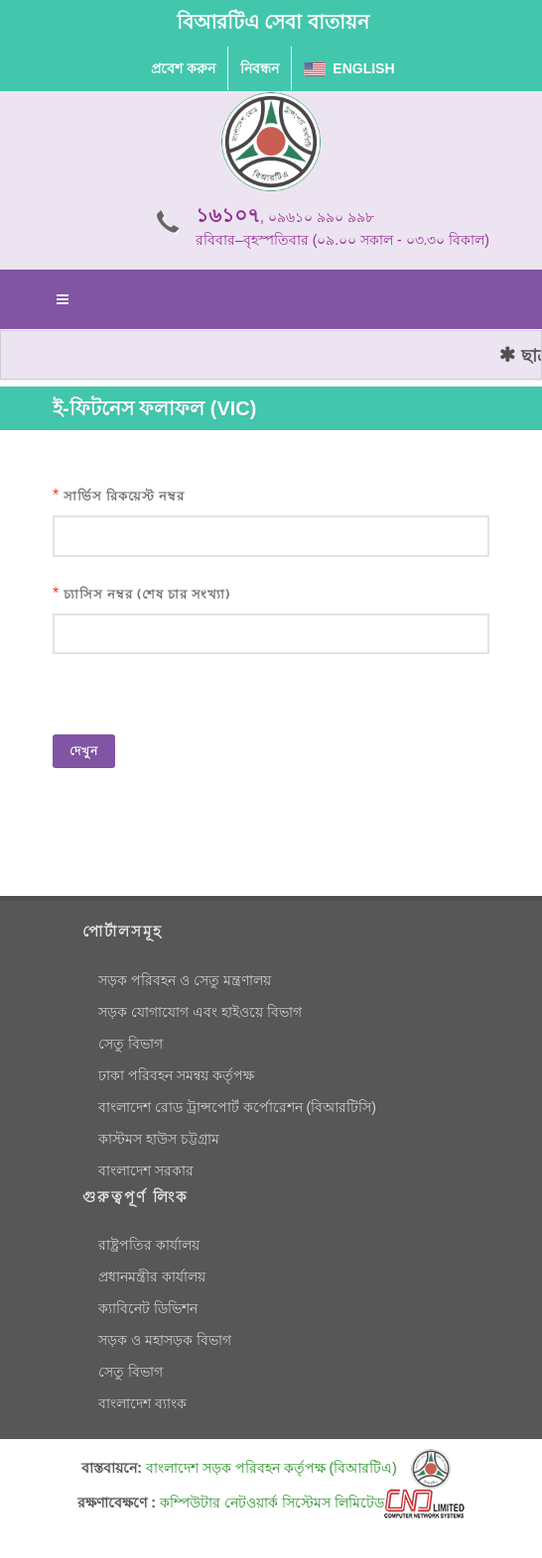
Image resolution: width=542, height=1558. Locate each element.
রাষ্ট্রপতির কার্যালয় (149, 1245)
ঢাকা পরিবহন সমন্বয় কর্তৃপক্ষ (176, 1075)
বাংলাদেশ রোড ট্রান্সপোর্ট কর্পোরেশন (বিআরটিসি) (237, 1107)
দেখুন (83, 751)
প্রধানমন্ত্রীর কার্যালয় (151, 1276)
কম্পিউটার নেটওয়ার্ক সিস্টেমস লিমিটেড (312, 1502)
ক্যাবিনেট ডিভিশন (148, 1308)
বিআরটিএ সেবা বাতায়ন (273, 22)
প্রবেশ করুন (183, 68)
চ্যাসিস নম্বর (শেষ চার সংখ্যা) (147, 594)
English (349, 68)
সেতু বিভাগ (130, 1044)
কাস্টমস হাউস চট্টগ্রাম (158, 1139)
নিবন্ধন (259, 68)
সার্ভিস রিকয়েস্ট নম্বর (124, 496)
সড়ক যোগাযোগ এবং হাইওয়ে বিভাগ (200, 1012)
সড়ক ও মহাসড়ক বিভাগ (164, 1340)
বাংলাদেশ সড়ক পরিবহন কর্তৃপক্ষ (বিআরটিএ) (298, 1468)
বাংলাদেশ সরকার (146, 1170)
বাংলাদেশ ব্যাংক (142, 1403)
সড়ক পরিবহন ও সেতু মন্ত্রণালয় (184, 980)
